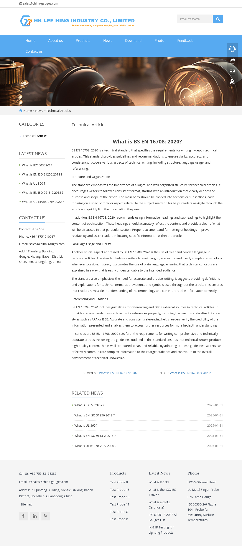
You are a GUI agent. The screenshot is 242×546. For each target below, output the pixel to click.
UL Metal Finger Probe (203, 490)
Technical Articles (58, 111)
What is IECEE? (159, 482)
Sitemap (26, 504)
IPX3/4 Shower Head (202, 482)
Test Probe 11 (120, 504)
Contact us (34, 51)
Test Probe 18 (120, 497)
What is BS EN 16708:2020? (118, 373)
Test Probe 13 (120, 490)
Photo (159, 40)
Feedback (185, 40)
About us (55, 40)
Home (30, 40)
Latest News (159, 473)
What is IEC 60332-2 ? (89, 405)
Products (83, 40)
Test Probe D (119, 519)
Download (133, 40)
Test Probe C (119, 512)
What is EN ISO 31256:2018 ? (94, 415)
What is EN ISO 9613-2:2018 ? (95, 436)
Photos (193, 473)
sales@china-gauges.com (40, 3)
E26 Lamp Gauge (199, 497)
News (107, 40)
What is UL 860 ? (86, 425)
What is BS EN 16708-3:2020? (190, 373)
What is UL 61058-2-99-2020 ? (95, 446)
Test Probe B (119, 482)
